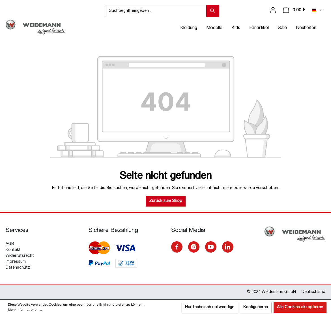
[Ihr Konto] (273, 10)
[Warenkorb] (294, 10)
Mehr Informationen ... (25, 310)
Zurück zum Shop (165, 201)
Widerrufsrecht (20, 256)
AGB (10, 244)
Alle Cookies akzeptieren (300, 307)
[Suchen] (212, 11)
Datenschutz (18, 268)
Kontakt (13, 250)
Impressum (16, 262)
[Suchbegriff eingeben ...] (156, 11)
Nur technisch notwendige (209, 307)
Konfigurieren (255, 307)
